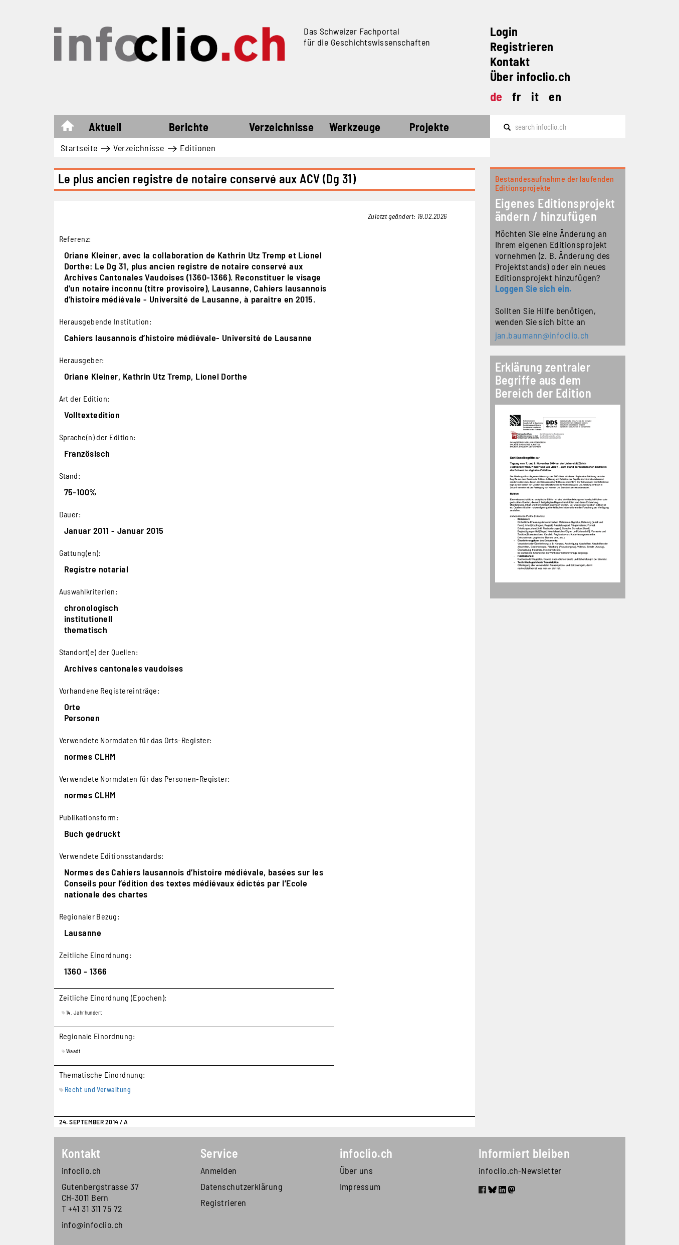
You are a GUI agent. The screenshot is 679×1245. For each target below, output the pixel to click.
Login (504, 31)
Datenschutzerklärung (241, 1186)
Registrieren (522, 46)
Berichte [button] (189, 126)
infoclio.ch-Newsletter (520, 1170)
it (535, 96)
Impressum (360, 1186)
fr (516, 96)
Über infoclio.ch (530, 76)
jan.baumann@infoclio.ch (542, 335)
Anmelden (218, 1170)
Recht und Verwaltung (98, 1089)
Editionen (197, 147)
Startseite (72, 128)
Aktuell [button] (105, 126)
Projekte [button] (429, 126)
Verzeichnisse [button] (281, 126)
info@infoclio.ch (92, 1224)
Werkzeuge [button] (355, 126)
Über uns (356, 1170)
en (555, 96)
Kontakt (510, 61)
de (496, 96)
